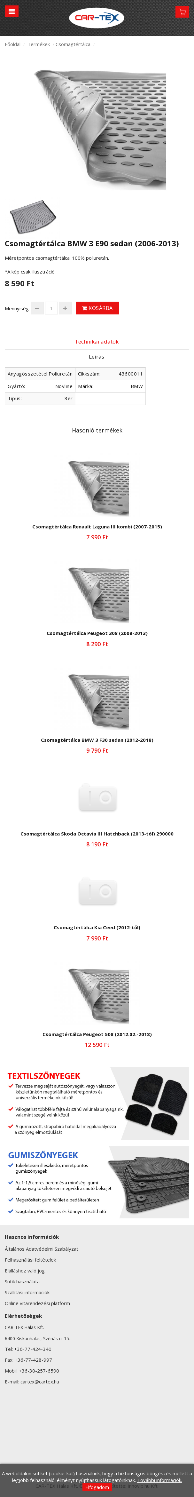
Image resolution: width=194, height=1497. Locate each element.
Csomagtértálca (73, 44)
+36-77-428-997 (33, 1360)
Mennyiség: (17, 308)
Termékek (38, 44)
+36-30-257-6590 (39, 1370)
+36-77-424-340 (32, 1349)
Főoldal (12, 44)
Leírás (96, 356)
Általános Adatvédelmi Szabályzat (41, 1249)
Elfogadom (97, 1487)
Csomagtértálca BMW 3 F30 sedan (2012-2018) (97, 740)
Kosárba (97, 308)
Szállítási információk (27, 1292)
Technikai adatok (97, 341)
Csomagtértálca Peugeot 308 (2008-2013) (97, 633)
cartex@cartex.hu (39, 1381)
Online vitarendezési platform (37, 1303)
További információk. (159, 1480)
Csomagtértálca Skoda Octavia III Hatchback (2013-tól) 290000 (97, 833)
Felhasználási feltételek (30, 1259)
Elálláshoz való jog (25, 1270)
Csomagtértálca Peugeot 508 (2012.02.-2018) (97, 1034)
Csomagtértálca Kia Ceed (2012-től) (97, 927)
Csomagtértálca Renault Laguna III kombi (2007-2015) (97, 526)
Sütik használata (22, 1281)
